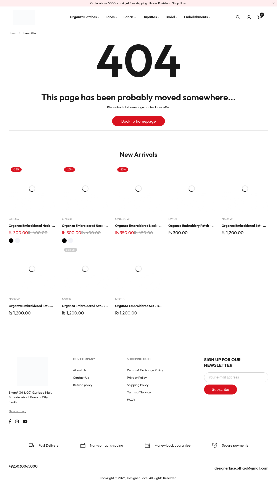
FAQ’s (131, 400)
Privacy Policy (137, 377)
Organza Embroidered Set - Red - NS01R (85, 306)
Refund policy (82, 385)
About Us (79, 370)
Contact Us (81, 377)
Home (12, 33)
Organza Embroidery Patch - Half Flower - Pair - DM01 (191, 226)
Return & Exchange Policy (145, 370)
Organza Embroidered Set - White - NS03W (245, 226)
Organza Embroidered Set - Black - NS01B (138, 306)
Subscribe (222, 389)
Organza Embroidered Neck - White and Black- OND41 (85, 226)
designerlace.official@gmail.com (241, 468)
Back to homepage (138, 121)
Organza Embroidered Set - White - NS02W (32, 306)
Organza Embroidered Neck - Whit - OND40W (138, 226)
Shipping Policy (138, 385)
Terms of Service (139, 392)
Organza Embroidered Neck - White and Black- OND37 (32, 226)
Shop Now (179, 3)
